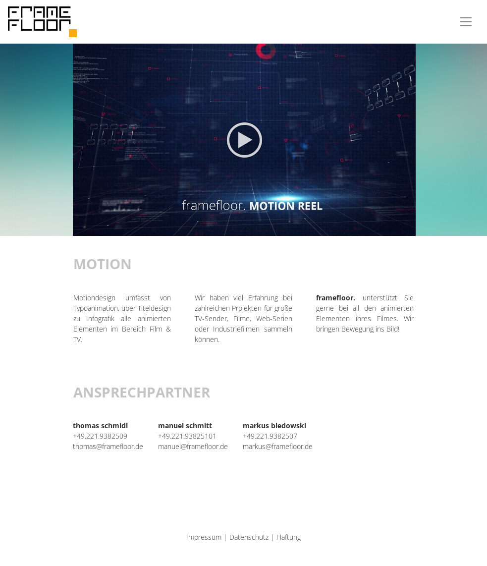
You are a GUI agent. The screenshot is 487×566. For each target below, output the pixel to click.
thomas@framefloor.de (108, 446)
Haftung (288, 537)
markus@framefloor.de (278, 446)
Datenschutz (249, 537)
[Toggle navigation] (465, 21)
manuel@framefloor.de (193, 446)
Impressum (203, 537)
